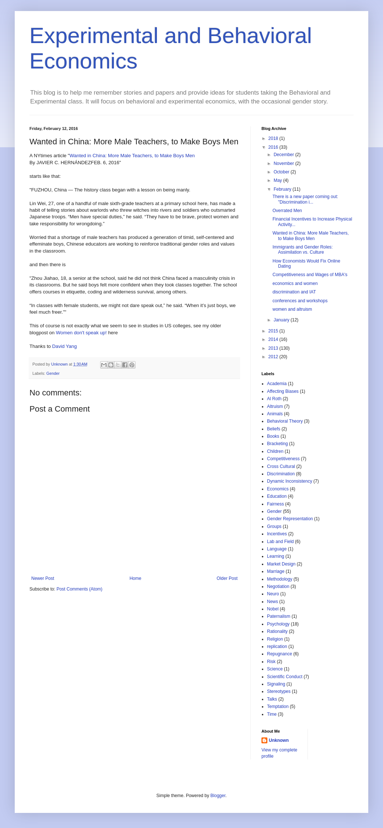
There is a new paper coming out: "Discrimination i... (305, 199)
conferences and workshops (300, 300)
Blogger (217, 795)
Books (273, 436)
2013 (274, 348)
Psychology (278, 624)
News (272, 601)
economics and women (295, 283)
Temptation (278, 706)
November (284, 163)
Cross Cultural (281, 466)
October (282, 172)
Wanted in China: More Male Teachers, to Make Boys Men (132, 155)
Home (135, 578)
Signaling (276, 684)
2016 (274, 147)
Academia (277, 383)
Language (277, 549)
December (284, 154)
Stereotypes (279, 691)
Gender (53, 373)
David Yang (64, 346)
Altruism (275, 406)
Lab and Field (280, 541)
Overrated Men (287, 210)
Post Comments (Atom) (79, 589)
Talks (272, 699)
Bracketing (277, 443)
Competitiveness (283, 458)
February (283, 189)
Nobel (272, 609)
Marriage (275, 571)
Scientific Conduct (284, 676)
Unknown (279, 740)
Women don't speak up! (81, 332)
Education (277, 496)
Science (275, 669)
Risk (271, 661)
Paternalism (278, 616)
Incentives (277, 533)
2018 (274, 138)
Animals (275, 413)
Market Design (281, 564)
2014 (274, 339)
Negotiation (278, 586)
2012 (274, 356)
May (278, 180)
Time (272, 714)
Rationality (277, 631)
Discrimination (281, 473)
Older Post (227, 578)
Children (275, 451)
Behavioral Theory (285, 421)
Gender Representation (290, 518)
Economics (278, 488)
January (282, 320)
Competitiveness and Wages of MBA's (310, 274)
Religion (275, 639)
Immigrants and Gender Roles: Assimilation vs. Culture (303, 249)
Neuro (273, 593)
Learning (275, 556)
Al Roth (274, 398)
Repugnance (279, 653)
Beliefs (273, 428)
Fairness (275, 504)
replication (277, 646)
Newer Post (42, 578)
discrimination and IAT (294, 292)
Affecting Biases (283, 391)
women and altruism (292, 309)
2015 (274, 331)
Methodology (279, 579)
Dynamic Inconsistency (289, 481)
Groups (274, 526)
